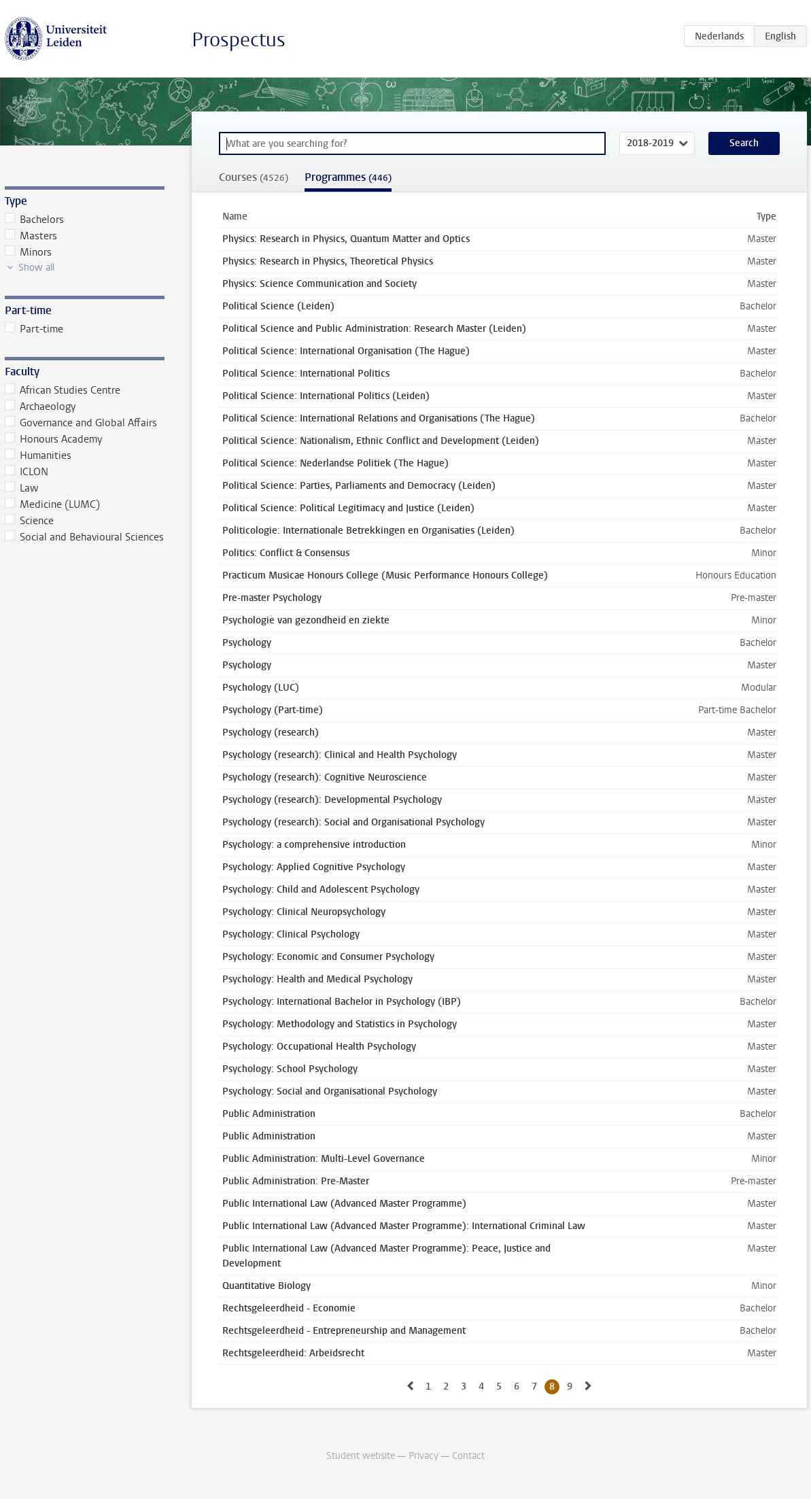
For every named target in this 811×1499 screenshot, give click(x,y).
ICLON (27, 472)
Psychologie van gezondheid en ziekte (306, 620)
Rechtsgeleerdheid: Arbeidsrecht (293, 1353)
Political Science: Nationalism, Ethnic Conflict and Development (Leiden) (380, 440)
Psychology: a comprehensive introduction (314, 844)
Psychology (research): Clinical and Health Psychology (339, 754)
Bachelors (35, 219)
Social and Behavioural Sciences (85, 537)
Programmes (348, 177)
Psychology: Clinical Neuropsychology (303, 912)
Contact (468, 1455)
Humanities (38, 455)
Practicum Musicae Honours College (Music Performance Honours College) (385, 575)
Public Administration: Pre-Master (295, 1181)
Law (22, 488)
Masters (31, 236)
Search (744, 143)
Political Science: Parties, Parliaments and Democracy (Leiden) (359, 485)
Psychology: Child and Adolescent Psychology (320, 889)
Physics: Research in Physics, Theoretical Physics (327, 261)
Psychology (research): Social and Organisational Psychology (353, 822)
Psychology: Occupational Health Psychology (319, 1046)
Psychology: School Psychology (290, 1069)
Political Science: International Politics (306, 373)
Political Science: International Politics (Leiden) (326, 396)
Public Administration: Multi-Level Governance (323, 1158)
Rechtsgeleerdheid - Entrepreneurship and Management (344, 1330)
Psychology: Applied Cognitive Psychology (313, 867)
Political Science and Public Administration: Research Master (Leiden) (374, 328)
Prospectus (239, 39)
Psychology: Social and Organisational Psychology (329, 1091)
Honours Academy (54, 439)
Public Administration (268, 1113)
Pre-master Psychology (272, 597)
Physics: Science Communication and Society (319, 283)
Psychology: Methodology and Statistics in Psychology (339, 1024)
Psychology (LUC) (260, 687)
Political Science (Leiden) (278, 306)
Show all (36, 267)
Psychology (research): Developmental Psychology (332, 799)
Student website (360, 1455)
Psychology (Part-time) (272, 710)
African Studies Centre (63, 390)
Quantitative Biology (266, 1285)
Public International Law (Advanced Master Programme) (344, 1203)
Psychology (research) (270, 732)
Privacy (423, 1455)
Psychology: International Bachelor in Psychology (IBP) (341, 1001)
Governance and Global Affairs (81, 423)
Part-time (34, 329)
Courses (253, 177)
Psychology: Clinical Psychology (291, 934)
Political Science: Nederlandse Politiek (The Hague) (335, 463)
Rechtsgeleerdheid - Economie (289, 1308)
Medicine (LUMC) (53, 504)
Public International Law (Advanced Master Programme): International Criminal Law (403, 1226)
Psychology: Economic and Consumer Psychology (328, 956)
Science (29, 521)
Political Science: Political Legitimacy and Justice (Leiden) (348, 508)
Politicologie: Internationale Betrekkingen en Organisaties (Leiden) (368, 530)
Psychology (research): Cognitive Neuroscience (324, 777)
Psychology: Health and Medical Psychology (317, 979)
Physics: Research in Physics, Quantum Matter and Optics (346, 238)
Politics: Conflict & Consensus (285, 553)
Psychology (246, 642)
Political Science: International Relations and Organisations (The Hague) (378, 418)
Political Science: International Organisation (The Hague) (346, 351)
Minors (28, 252)
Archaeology (40, 406)
